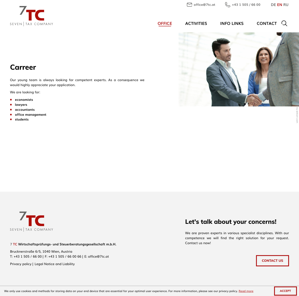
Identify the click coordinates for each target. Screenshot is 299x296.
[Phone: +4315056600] (28, 256)
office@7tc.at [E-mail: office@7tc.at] (98, 256)
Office (165, 23)
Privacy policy (20, 263)
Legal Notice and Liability (55, 263)
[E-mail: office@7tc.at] (201, 4)
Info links (232, 23)
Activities (196, 23)
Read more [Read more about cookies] (246, 291)
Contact (267, 23)
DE (273, 4)
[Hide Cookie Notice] (285, 291)
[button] (242, 4)
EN (279, 4)
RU (285, 4)
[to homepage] (31, 16)
